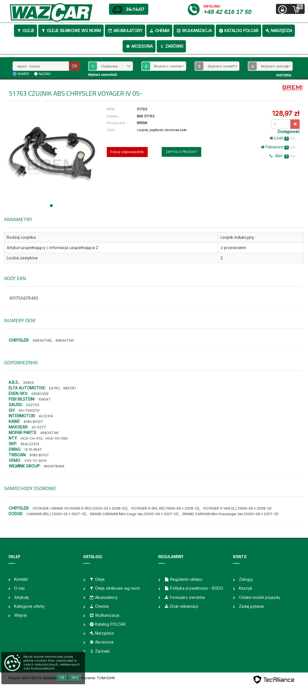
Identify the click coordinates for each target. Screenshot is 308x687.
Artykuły (21, 597)
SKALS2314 (29, 444)
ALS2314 (46, 416)
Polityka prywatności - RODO (193, 588)
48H (282, 155)
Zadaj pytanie (251, 606)
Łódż (282, 138)
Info (75, 677)
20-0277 (38, 427)
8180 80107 (33, 422)
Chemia (159, 30)
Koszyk (245, 588)
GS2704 (32, 405)
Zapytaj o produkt (181, 151)
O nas (19, 588)
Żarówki (171, 46)
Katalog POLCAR (238, 30)
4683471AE (42, 340)
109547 (44, 399)
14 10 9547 (33, 449)
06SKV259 (39, 394)
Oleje (25, 30)
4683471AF (64, 340)
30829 (28, 382)
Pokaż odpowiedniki (127, 152)
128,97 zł (285, 113)
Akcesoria (139, 46)
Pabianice (278, 147)
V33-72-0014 (35, 461)
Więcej (20, 615)
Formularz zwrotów (184, 597)
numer (23, 74)
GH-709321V (29, 410)
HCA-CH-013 (31, 438)
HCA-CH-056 (57, 438)
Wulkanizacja (194, 30)
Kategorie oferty (29, 606)
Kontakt (21, 579)
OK (74, 66)
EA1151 (54, 388)
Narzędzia (278, 30)
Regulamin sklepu (183, 579)
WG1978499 (54, 466)
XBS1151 (69, 388)
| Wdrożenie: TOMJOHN (95, 678)
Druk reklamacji (181, 606)
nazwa (44, 74)
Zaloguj (246, 579)
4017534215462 (23, 298)
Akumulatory (125, 30)
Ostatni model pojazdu (259, 597)
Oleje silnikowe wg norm (71, 30)
